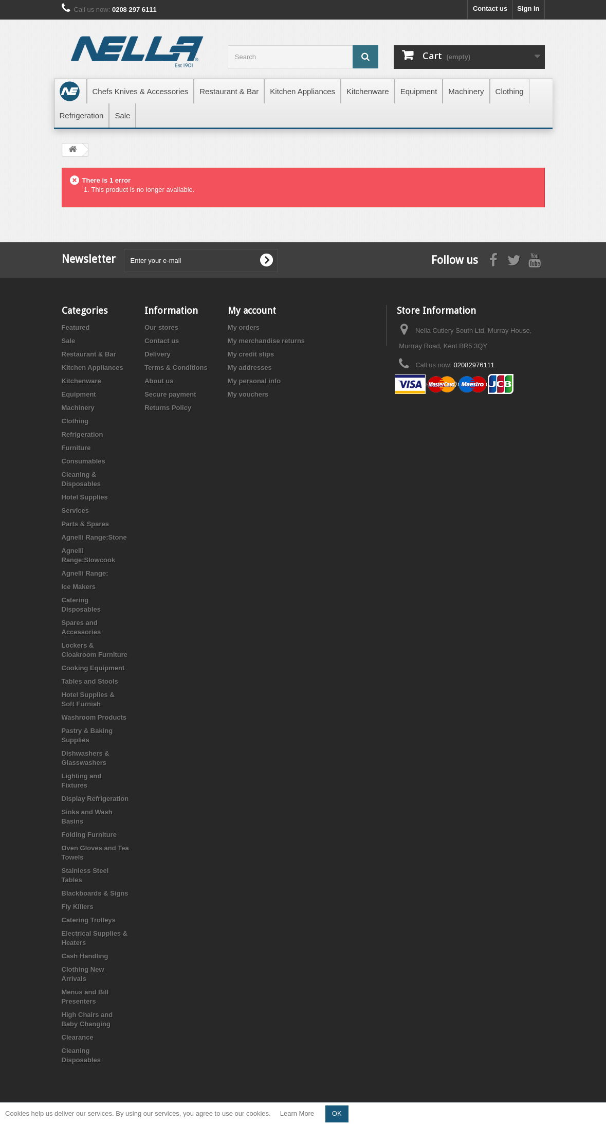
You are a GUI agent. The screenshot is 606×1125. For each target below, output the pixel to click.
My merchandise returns (266, 341)
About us (158, 381)
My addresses (250, 367)
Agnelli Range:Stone (94, 537)
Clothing (75, 421)
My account (252, 310)
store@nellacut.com (465, 384)
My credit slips (251, 354)
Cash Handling (85, 956)
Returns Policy (167, 408)
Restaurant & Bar (89, 354)
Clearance (78, 1037)
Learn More (297, 1113)
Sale (69, 341)
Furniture (76, 448)
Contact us (490, 8)
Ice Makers (79, 587)
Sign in (528, 8)
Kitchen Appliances (92, 367)
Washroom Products (94, 717)
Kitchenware (81, 381)
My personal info (254, 381)
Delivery (157, 354)
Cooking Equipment (93, 668)
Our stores (161, 327)
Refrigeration (82, 434)
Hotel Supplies (85, 497)
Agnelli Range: (85, 573)
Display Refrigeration (95, 798)
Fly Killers (78, 906)
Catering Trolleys (89, 920)
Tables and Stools (90, 681)
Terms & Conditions (176, 367)
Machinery (78, 408)
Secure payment (170, 394)
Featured (76, 327)
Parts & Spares (85, 524)
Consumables (83, 461)
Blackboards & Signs (95, 893)
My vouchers (248, 394)
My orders (244, 327)
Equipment (79, 394)
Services (75, 510)
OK (337, 1113)
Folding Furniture (89, 834)
